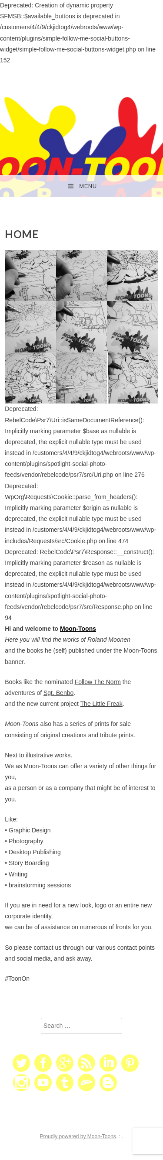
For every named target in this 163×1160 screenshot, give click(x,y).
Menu (87, 186)
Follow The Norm (98, 681)
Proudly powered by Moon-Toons (78, 1136)
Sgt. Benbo (58, 692)
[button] (30, 275)
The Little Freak (101, 703)
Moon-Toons (78, 628)
